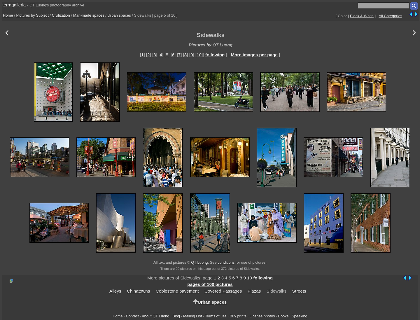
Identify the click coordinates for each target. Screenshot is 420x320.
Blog (176, 316)
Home (8, 15)
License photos (262, 316)
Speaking (299, 316)
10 (199, 54)
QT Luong (199, 262)
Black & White (362, 16)
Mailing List (192, 316)
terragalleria (14, 4)
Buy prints (238, 316)
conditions (226, 262)
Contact (132, 316)
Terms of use (216, 316)
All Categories (390, 16)
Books (283, 316)
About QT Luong (155, 316)
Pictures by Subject (32, 15)
